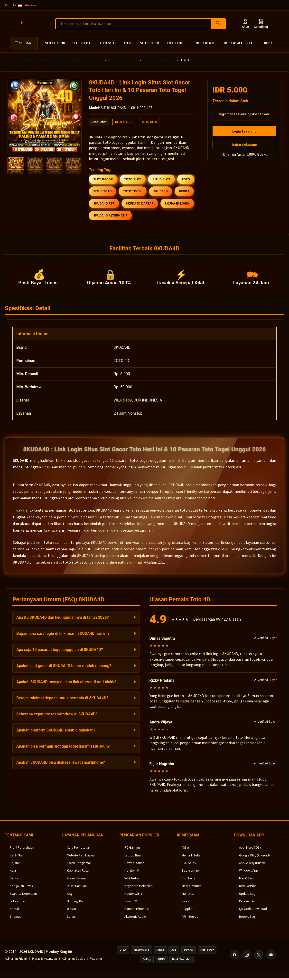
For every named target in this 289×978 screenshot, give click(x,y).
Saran (71, 920)
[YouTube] (271, 958)
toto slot (71, 566)
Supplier (188, 913)
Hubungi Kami (76, 905)
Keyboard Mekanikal (138, 890)
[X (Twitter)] (258, 958)
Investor (187, 905)
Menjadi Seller (192, 859)
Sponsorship (190, 875)
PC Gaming (132, 852)
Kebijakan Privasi (21, 890)
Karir (13, 875)
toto (48, 546)
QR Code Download (253, 913)
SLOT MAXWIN (120, 60)
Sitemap (16, 920)
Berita (14, 882)
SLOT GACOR (55, 43)
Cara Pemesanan (79, 852)
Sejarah (15, 867)
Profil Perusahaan (22, 852)
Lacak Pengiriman (79, 867)
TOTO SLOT (107, 43)
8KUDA (267, 43)
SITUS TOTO (149, 43)
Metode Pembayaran (81, 859)
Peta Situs (96, 962)
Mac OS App (247, 882)
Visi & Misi (16, 859)
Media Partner (191, 890)
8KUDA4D (20, 464)
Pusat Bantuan (77, 890)
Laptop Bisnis (133, 859)
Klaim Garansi (76, 882)
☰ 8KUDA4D (24, 43)
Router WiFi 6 (133, 898)
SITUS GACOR (21, 60)
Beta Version (248, 890)
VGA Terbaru (132, 882)
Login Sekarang (244, 131)
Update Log (247, 898)
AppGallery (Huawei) (253, 867)
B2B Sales (189, 867)
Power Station (134, 867)
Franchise (188, 898)
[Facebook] (234, 958)
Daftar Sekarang (244, 145)
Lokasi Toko (18, 905)
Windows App (248, 875)
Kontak (15, 913)
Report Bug (247, 920)
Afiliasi (186, 852)
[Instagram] (246, 958)
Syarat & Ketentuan (23, 898)
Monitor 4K (131, 875)
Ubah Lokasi (260, 114)
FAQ (69, 898)
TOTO (128, 43)
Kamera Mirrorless (136, 913)
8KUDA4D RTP (205, 43)
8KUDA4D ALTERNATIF (239, 43)
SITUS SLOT (81, 43)
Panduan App (248, 905)
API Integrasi (190, 920)
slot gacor (77, 514)
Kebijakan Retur (78, 875)
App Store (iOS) (250, 852)
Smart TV (130, 905)
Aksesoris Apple (135, 920)
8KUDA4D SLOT (156, 60)
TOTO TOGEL (177, 43)
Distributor (189, 882)
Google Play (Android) (254, 859)
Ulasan (71, 913)
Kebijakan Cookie (73, 962)
